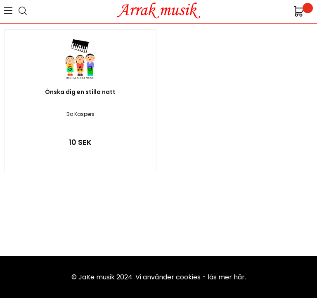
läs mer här (226, 277)
